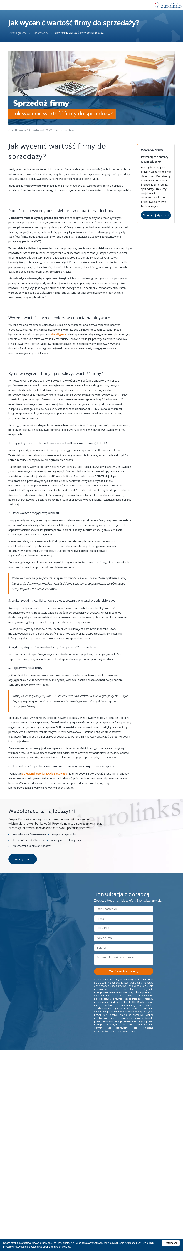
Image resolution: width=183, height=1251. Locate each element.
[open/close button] (5, 5)
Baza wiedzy (40, 33)
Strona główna (18, 33)
